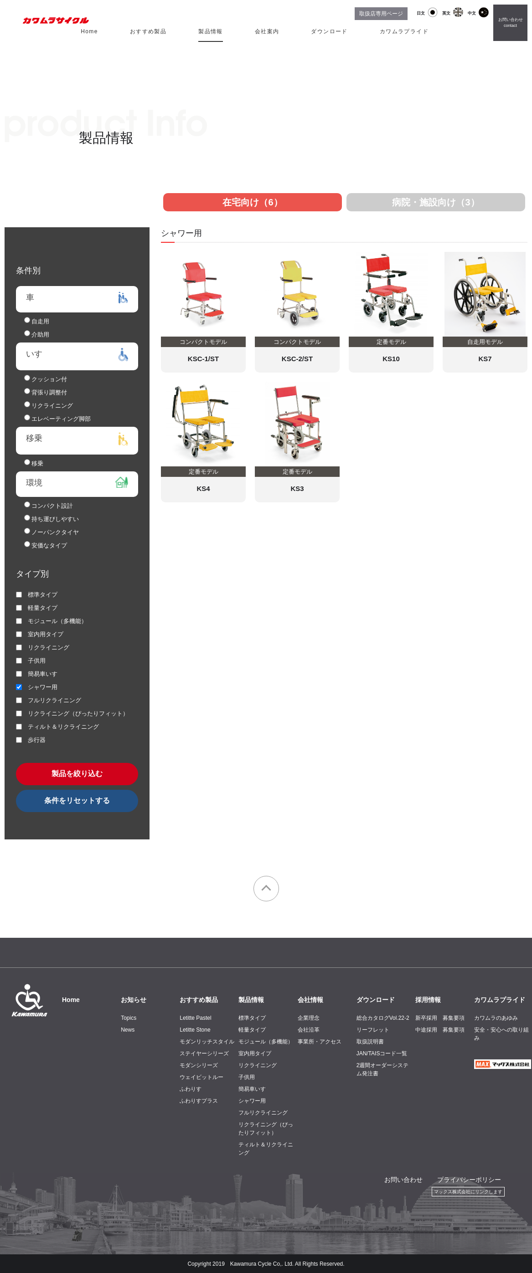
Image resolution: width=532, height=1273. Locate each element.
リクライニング (257, 1065)
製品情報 (210, 31)
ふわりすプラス (199, 1101)
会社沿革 (309, 1030)
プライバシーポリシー (469, 1179)
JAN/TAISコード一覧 (382, 1053)
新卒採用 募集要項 (440, 1018)
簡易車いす (252, 1089)
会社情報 (310, 999)
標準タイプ (252, 1018)
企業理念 (309, 1018)
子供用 (246, 1077)
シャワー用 (252, 1101)
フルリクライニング (263, 1112)
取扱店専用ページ (381, 13)
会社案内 (267, 31)
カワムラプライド (404, 31)
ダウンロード (329, 31)
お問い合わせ (403, 1179)
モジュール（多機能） (265, 1041)
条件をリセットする (77, 800)
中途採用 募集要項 (440, 1030)
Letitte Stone (195, 1030)
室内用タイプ (254, 1053)
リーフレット (372, 1030)
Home (89, 31)
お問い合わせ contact (510, 22)
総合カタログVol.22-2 (382, 1018)
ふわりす (190, 1089)
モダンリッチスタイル (207, 1041)
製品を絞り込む (77, 773)
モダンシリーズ (199, 1065)
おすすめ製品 (148, 31)
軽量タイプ (252, 1030)
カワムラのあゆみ (496, 1018)
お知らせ (133, 999)
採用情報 (428, 999)
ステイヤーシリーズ (204, 1053)
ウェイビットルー (201, 1077)
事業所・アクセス (319, 1041)
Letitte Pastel (195, 1018)
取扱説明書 (370, 1041)
